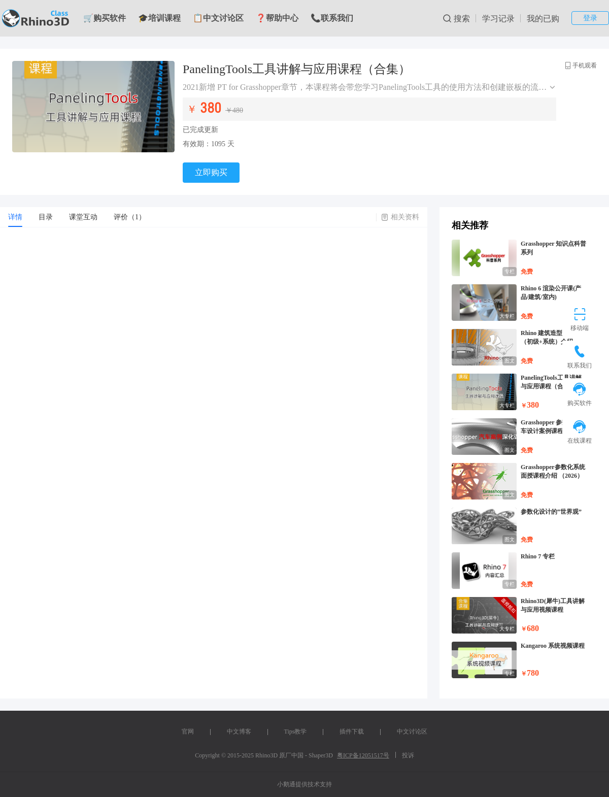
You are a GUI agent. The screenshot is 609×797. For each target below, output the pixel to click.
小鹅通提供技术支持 (304, 784)
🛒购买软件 (104, 18)
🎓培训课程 (159, 18)
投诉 (408, 755)
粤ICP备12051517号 (363, 755)
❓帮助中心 (277, 18)
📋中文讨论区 (218, 18)
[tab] (15, 217)
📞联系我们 (332, 18)
